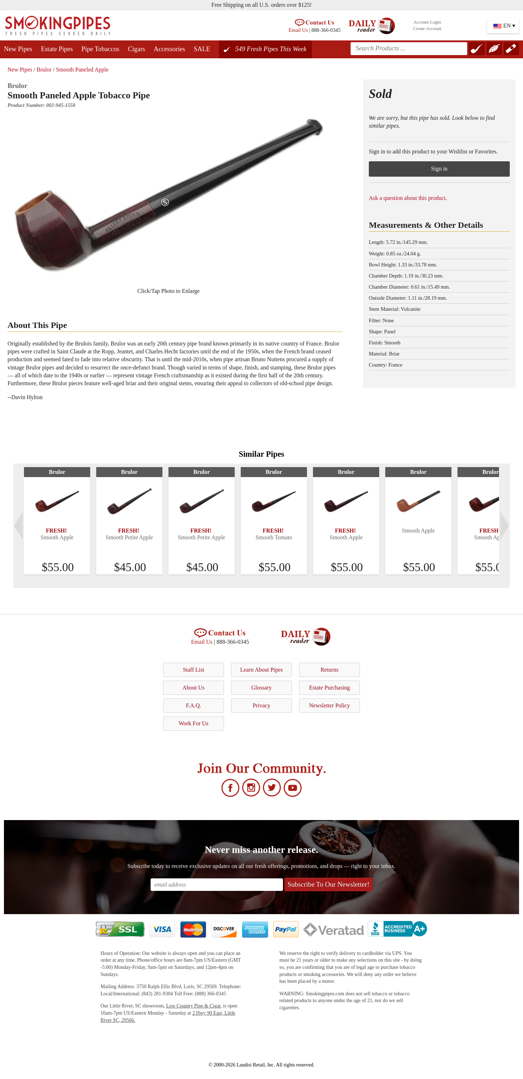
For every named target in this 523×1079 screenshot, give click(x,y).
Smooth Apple (56, 537)
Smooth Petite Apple (129, 537)
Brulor (44, 70)
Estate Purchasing (329, 688)
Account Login (427, 22)
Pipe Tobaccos (100, 49)
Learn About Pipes (261, 670)
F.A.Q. (193, 705)
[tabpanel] (57, 520)
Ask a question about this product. (408, 198)
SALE (202, 49)
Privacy (261, 705)
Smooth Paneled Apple (82, 70)
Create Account (427, 28)
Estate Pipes (57, 49)
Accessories (169, 49)
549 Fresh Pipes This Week (271, 49)
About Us (193, 688)
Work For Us (193, 723)
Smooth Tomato (273, 537)
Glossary (261, 688)
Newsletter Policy (329, 705)
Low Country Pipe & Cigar (193, 1006)
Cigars (136, 49)
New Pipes (18, 49)
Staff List (193, 670)
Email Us (298, 30)
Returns (329, 670)
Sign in (439, 169)
